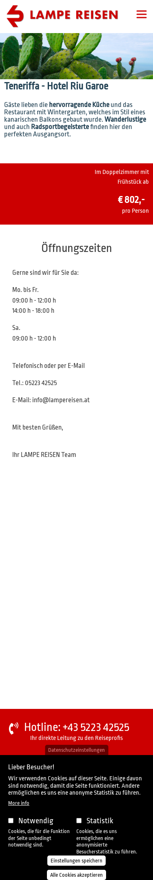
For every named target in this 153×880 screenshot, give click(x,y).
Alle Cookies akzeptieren (76, 875)
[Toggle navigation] (141, 14)
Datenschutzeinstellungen (76, 750)
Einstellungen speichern (76, 861)
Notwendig (35, 820)
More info (18, 803)
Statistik (99, 820)
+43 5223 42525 (96, 727)
